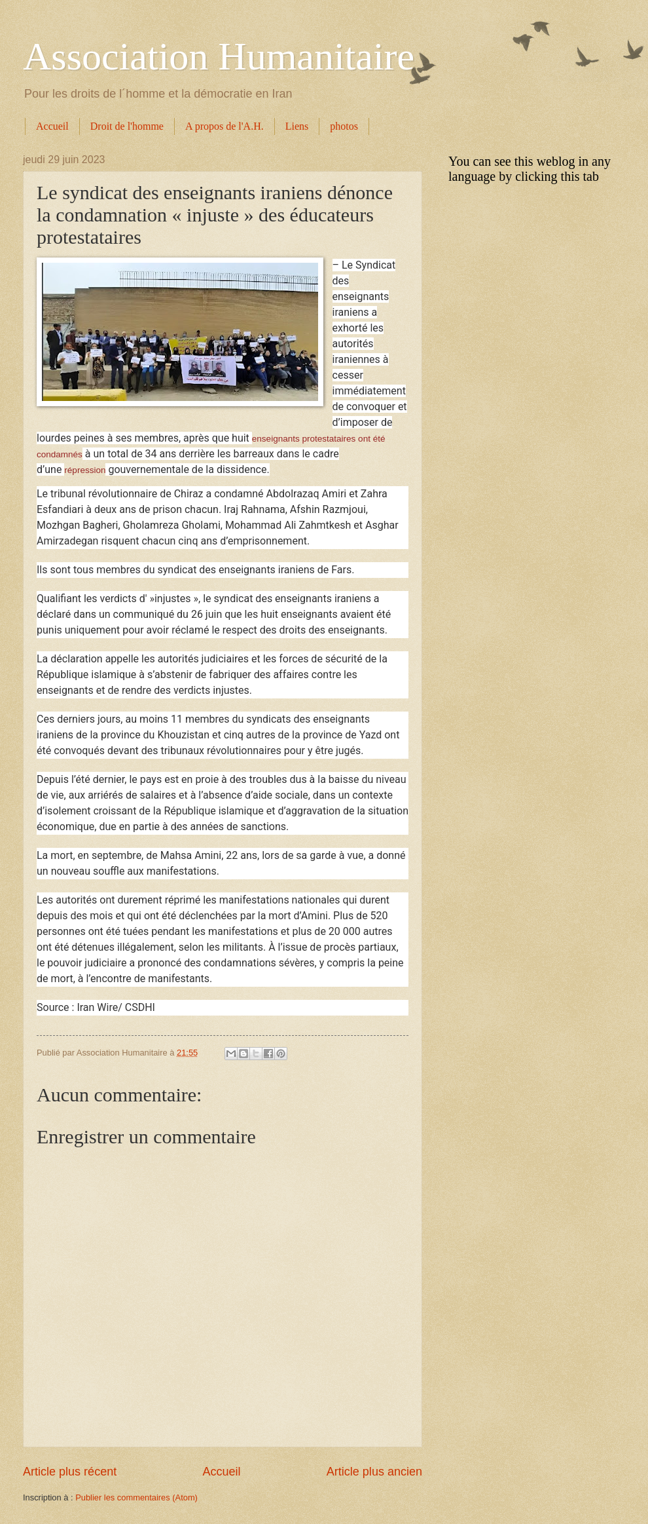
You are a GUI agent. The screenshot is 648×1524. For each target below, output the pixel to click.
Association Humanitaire (218, 56)
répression (84, 470)
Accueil (52, 126)
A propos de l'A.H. (224, 126)
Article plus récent (70, 1471)
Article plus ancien (374, 1471)
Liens (297, 126)
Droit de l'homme (127, 126)
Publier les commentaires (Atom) (136, 1497)
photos (344, 126)
